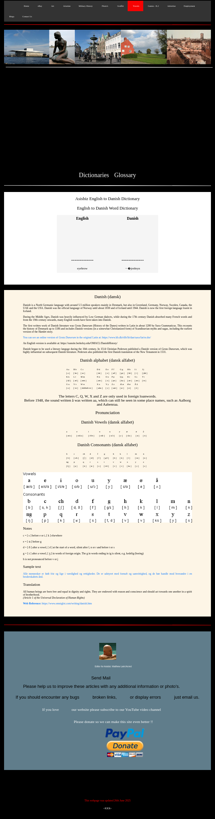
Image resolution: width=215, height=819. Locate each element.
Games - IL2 (153, 6)
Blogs (11, 16)
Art (52, 6)
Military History (85, 6)
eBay (39, 6)
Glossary (125, 175)
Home (25, 6)
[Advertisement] (107, 120)
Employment (189, 6)
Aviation (66, 6)
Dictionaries (94, 175)
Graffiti (120, 6)
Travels (135, 6)
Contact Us (27, 16)
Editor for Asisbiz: (107, 667)
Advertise (171, 6)
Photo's (104, 6)
